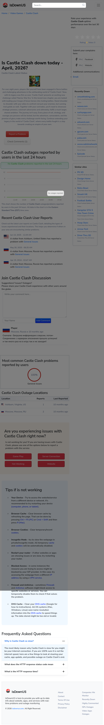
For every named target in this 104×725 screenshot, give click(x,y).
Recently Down (88, 699)
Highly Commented (90, 703)
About (60, 692)
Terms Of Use (63, 700)
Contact (61, 696)
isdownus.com (18, 708)
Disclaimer (62, 707)
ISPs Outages (88, 707)
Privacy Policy (64, 704)
